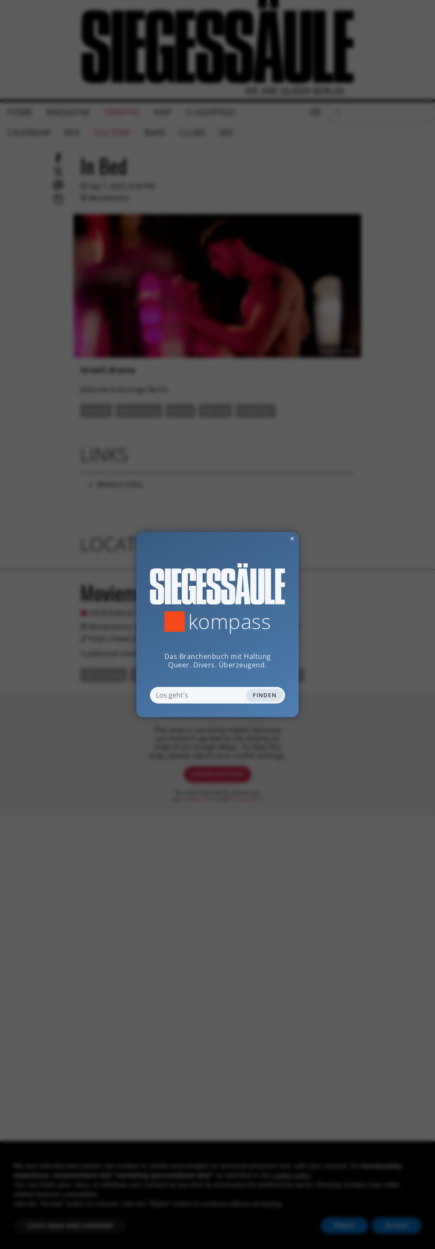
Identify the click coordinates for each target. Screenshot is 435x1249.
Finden (265, 695)
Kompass (229, 621)
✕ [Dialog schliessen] (271, 538)
